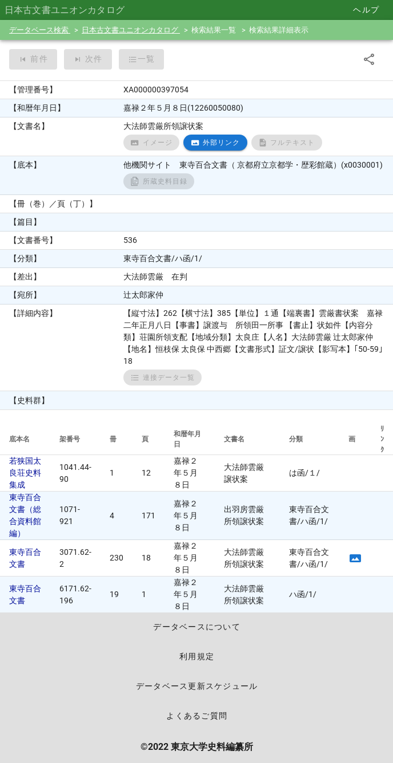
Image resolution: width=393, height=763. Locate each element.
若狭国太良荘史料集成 (25, 472)
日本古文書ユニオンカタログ (131, 30)
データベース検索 (39, 30)
